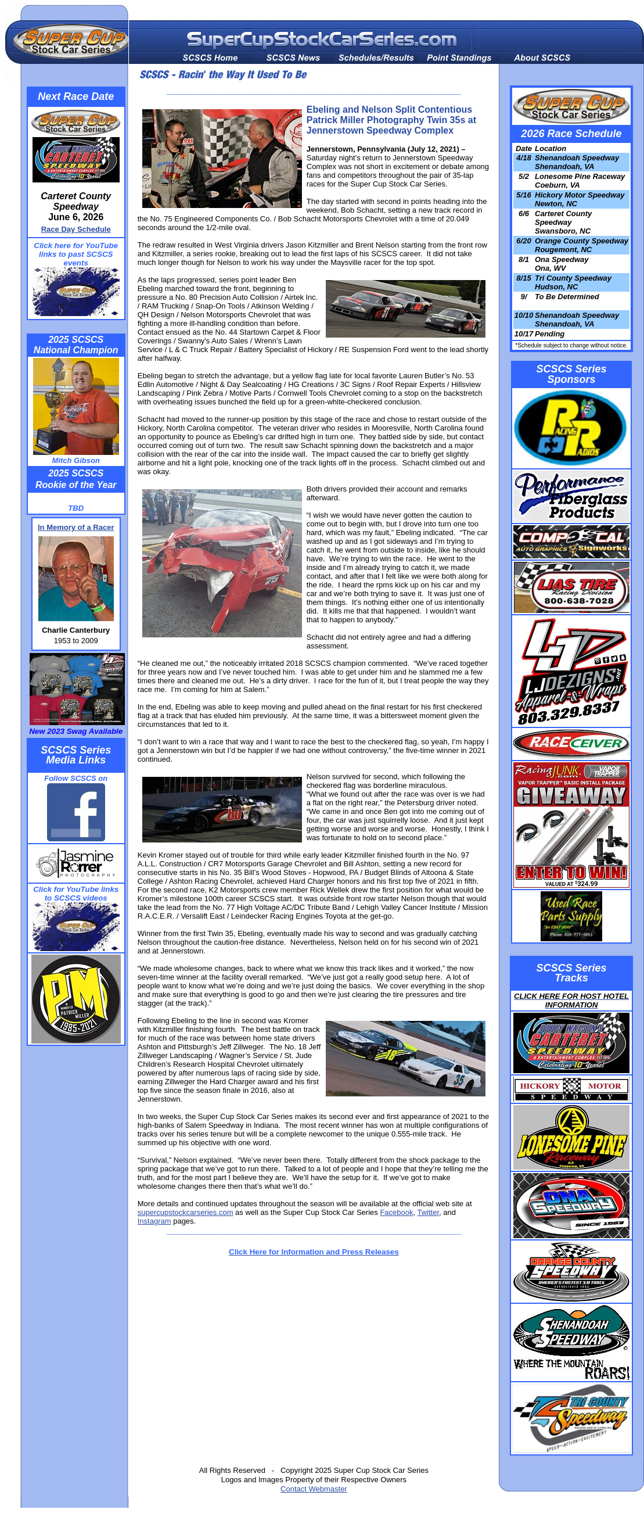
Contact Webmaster (313, 1489)
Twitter (428, 1212)
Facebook (396, 1212)
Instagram (154, 1221)
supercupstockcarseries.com (185, 1212)
